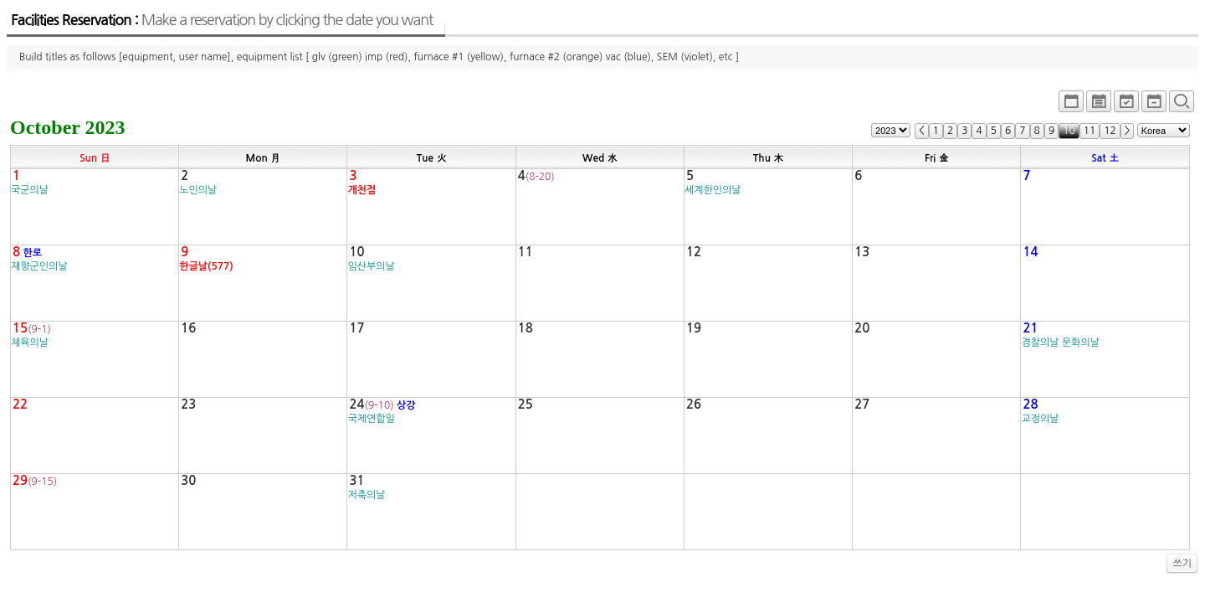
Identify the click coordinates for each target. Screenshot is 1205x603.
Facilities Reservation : (222, 20)
